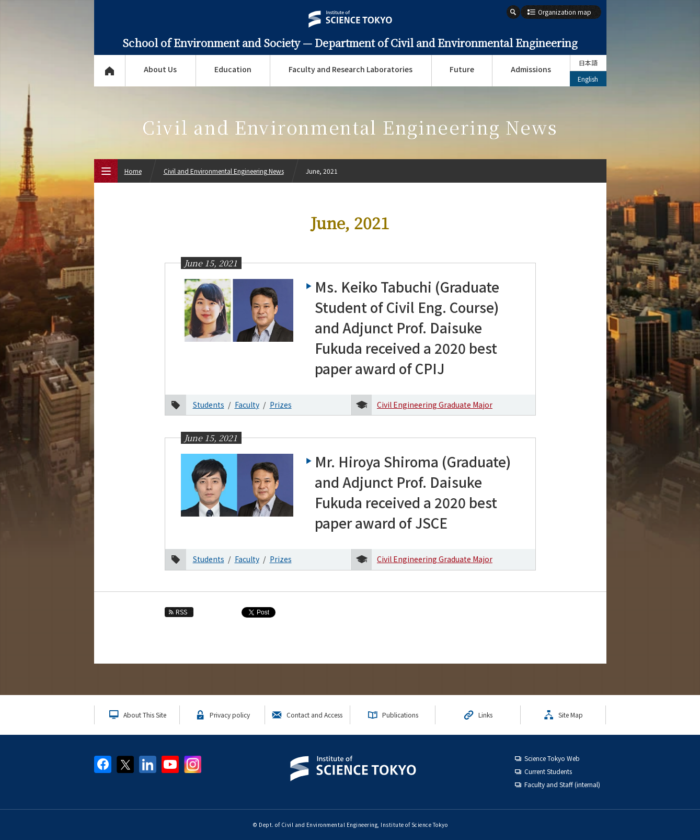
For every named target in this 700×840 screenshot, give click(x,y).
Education (232, 69)
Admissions (531, 69)
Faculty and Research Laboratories (350, 69)
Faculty (247, 404)
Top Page (109, 70)
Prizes (281, 404)
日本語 (588, 62)
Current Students (548, 771)
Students (208, 404)
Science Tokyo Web (552, 758)
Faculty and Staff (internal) (562, 784)
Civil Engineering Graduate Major (434, 404)
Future (462, 69)
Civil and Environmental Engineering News (224, 170)
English (588, 78)
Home (133, 170)
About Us (160, 69)
